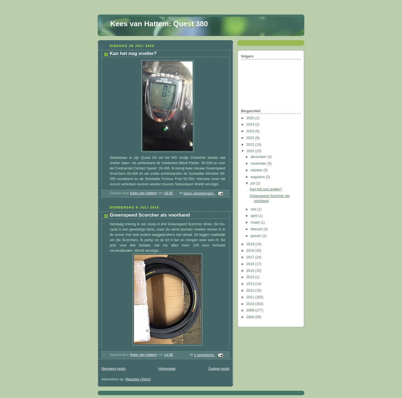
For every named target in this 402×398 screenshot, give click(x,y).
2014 (251, 277)
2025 (251, 118)
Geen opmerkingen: (199, 193)
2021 (251, 145)
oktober (257, 170)
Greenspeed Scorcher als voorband (150, 215)
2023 (251, 131)
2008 (251, 317)
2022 (251, 138)
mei (254, 209)
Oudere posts (218, 369)
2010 (251, 304)
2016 (251, 264)
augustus (258, 177)
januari (256, 236)
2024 (251, 124)
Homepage (167, 369)
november (259, 164)
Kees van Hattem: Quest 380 (159, 24)
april (254, 216)
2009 (251, 310)
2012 (251, 290)
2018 (251, 251)
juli (253, 183)
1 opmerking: (204, 355)
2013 (251, 284)
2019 (251, 244)
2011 (251, 297)
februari (257, 229)
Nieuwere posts (113, 369)
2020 (251, 151)
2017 (251, 257)
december (259, 157)
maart (256, 222)
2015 (251, 271)
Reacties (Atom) (137, 379)
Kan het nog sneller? (133, 53)
